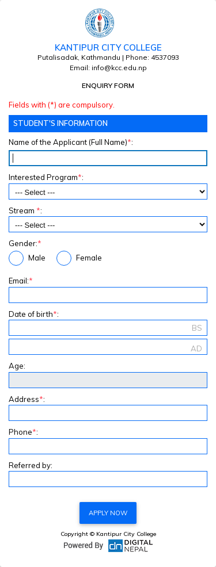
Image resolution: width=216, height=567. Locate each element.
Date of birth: (34, 314)
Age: (17, 365)
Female (79, 258)
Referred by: (30, 465)
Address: (27, 399)
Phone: (23, 431)
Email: (21, 280)
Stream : (25, 210)
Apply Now (108, 513)
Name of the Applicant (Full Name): (71, 142)
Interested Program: (46, 177)
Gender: (25, 243)
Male (27, 258)
